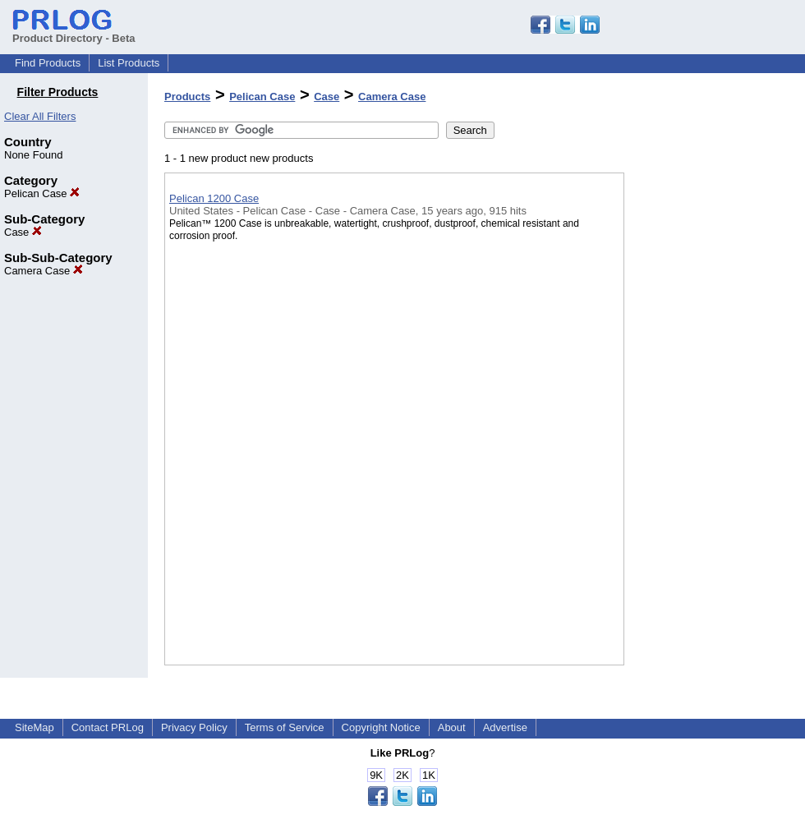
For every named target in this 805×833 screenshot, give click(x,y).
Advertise (505, 727)
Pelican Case (42, 193)
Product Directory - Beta (74, 32)
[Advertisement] (706, 426)
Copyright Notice (381, 727)
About (452, 727)
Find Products (47, 63)
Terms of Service (284, 727)
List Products (128, 63)
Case (23, 232)
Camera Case (43, 271)
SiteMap (34, 727)
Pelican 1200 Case (214, 198)
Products (187, 96)
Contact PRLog (107, 727)
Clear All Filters (40, 116)
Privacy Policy (194, 727)
